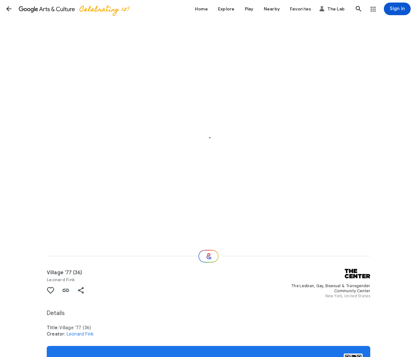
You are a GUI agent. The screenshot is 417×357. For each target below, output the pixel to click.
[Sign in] (397, 9)
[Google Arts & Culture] (74, 9)
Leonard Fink (61, 279)
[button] (8, 8)
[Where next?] (208, 256)
